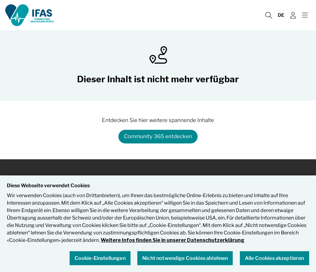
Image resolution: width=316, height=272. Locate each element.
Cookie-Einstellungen (100, 258)
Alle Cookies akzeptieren (274, 258)
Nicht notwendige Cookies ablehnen (185, 258)
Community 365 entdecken (158, 136)
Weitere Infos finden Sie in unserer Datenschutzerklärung (172, 241)
